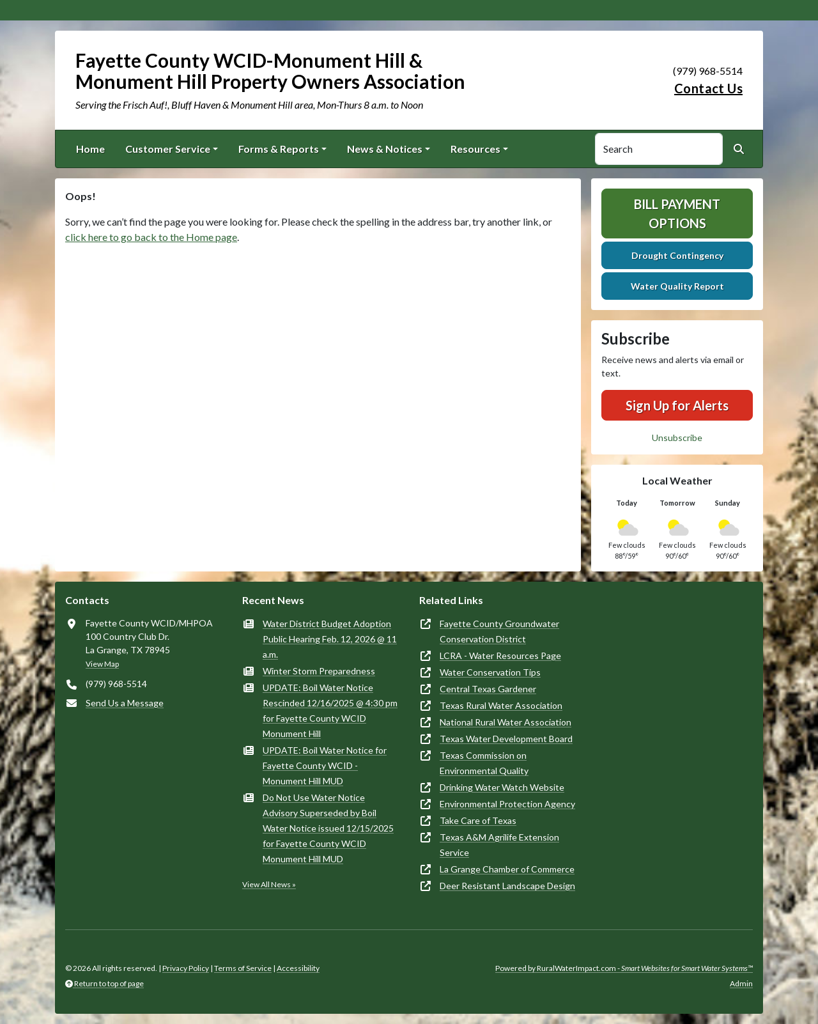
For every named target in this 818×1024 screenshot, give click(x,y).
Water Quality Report (677, 286)
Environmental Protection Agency (507, 803)
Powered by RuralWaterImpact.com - (624, 968)
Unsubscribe (677, 437)
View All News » (269, 884)
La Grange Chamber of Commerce (507, 869)
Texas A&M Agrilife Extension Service (499, 845)
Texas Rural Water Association (501, 705)
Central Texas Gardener (488, 688)
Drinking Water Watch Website (502, 787)
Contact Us (708, 88)
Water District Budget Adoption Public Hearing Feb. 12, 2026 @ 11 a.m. (330, 639)
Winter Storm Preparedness (319, 670)
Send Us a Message (125, 702)
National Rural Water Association (505, 722)
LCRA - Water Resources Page (500, 655)
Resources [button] (475, 149)
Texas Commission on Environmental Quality (484, 763)
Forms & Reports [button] (278, 149)
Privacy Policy (185, 968)
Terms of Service (243, 968)
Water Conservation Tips (490, 672)
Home (90, 149)
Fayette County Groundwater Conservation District (499, 631)
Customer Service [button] (167, 149)
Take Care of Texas (478, 820)
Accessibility (298, 968)
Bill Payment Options (677, 213)
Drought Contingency (677, 255)
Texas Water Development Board (506, 738)
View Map (102, 664)
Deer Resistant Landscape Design (507, 885)
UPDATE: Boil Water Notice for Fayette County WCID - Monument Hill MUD (325, 765)
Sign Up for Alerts (677, 405)
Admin (741, 983)
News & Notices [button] (384, 149)
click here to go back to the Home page (151, 237)
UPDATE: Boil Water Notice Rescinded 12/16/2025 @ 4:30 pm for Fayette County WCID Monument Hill (330, 710)
